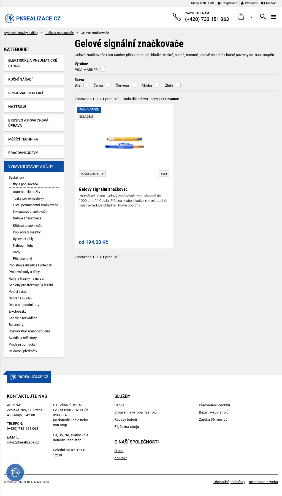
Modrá (147, 85)
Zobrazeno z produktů (97, 99)
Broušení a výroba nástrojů (135, 412)
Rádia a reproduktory (24, 305)
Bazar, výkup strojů (214, 412)
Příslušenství (22, 259)
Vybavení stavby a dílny (21, 33)
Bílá (78, 85)
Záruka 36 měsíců (213, 419)
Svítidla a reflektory (23, 338)
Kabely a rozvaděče (23, 318)
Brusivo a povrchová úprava (28, 123)
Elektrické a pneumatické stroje (32, 63)
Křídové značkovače (27, 226)
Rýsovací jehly (23, 239)
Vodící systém (19, 292)
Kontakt (268, 3)
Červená (122, 85)
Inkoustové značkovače (30, 212)
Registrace (227, 3)
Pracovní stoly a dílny (24, 272)
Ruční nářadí (20, 79)
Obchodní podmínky (229, 482)
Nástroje (17, 106)
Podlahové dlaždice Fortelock (30, 265)
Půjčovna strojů (126, 427)
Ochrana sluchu (20, 298)
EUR (211, 3)
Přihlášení (249, 3)
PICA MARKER (86, 70)
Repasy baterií (125, 419)
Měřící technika (23, 139)
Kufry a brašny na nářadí (26, 278)
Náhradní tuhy (23, 245)
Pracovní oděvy (23, 153)
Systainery (16, 178)
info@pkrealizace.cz (23, 442)
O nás (118, 451)
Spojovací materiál (26, 93)
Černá (98, 85)
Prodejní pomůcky (22, 344)
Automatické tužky (26, 192)
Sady (16, 252)
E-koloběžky (17, 311)
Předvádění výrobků (214, 405)
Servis (119, 405)
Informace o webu (263, 482)
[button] (245, 17)
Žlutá (169, 85)
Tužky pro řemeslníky (28, 198)
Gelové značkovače (27, 218)
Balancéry (16, 325)
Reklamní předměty (23, 351)
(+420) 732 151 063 (22, 428)
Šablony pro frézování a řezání (31, 285)
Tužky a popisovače (59, 33)
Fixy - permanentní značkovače (35, 205)
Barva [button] (79, 80)
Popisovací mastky (26, 232)
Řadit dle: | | (151, 99)
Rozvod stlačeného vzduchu (29, 331)
